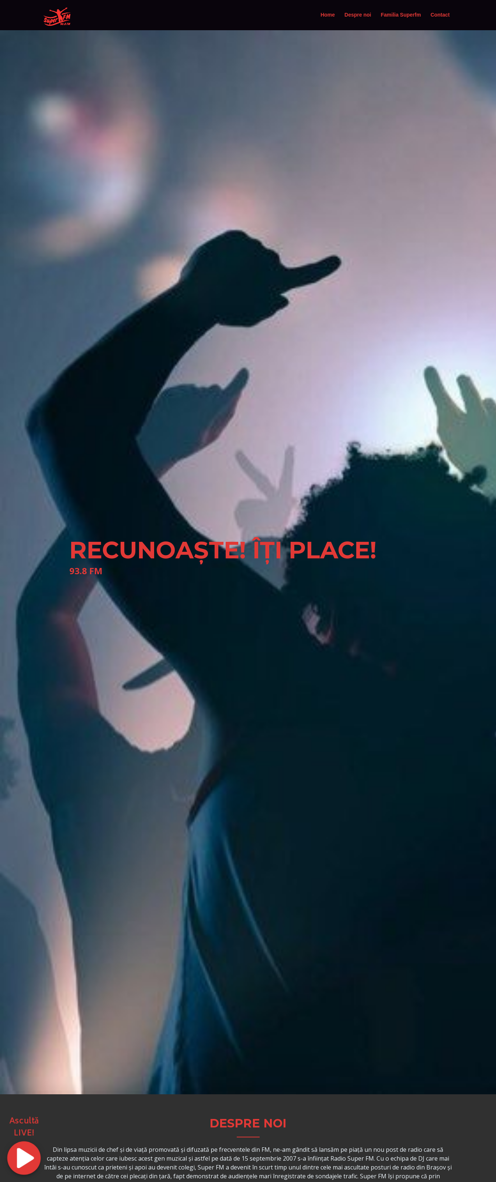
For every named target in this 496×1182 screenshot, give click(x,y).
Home (327, 15)
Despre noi (357, 15)
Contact (440, 15)
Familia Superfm (401, 15)
